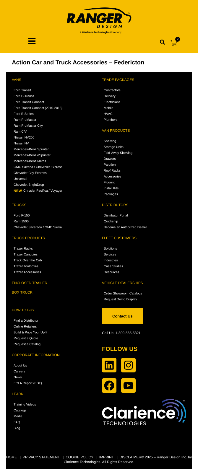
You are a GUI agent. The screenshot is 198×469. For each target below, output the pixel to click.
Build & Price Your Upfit (30, 332)
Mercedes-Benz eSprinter (32, 155)
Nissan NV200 (24, 137)
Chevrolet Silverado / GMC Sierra (38, 227)
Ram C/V (20, 131)
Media (18, 416)
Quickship (111, 221)
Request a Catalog (27, 344)
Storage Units (114, 147)
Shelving (110, 141)
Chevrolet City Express (30, 173)
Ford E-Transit (24, 96)
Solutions (110, 248)
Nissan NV (21, 143)
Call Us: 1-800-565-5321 (121, 333)
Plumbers (110, 120)
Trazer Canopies (26, 254)
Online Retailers (25, 326)
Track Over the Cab (28, 260)
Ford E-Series (24, 114)
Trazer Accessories (27, 272)
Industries (111, 260)
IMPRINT (106, 457)
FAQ (17, 422)
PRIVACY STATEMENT (41, 457)
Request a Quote (26, 338)
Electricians (112, 102)
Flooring (110, 182)
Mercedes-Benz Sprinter (31, 149)
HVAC (108, 114)
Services (110, 254)
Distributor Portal (116, 215)
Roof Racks (112, 170)
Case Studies (113, 266)
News (18, 377)
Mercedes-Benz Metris (30, 161)
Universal (20, 179)
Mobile (108, 108)
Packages (111, 194)
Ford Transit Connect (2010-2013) (38, 108)
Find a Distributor (26, 321)
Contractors (112, 90)
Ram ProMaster (25, 120)
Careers (19, 371)
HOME (11, 457)
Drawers (110, 159)
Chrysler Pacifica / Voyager (38, 191)
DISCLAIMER (130, 457)
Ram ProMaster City (28, 126)
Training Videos (25, 404)
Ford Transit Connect (29, 102)
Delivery (110, 96)
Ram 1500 (21, 221)
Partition (110, 165)
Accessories (112, 176)
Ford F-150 (22, 215)
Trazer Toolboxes (26, 266)
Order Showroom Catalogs (123, 293)
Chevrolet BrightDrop (29, 185)
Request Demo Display (120, 299)
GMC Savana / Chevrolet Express (38, 167)
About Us (20, 365)
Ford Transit (22, 90)
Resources (111, 272)
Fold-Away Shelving (118, 153)
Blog (17, 428)
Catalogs (20, 410)
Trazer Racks (23, 248)
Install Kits (111, 188)
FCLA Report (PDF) (28, 383)
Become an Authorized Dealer (125, 227)
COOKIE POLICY (79, 457)
